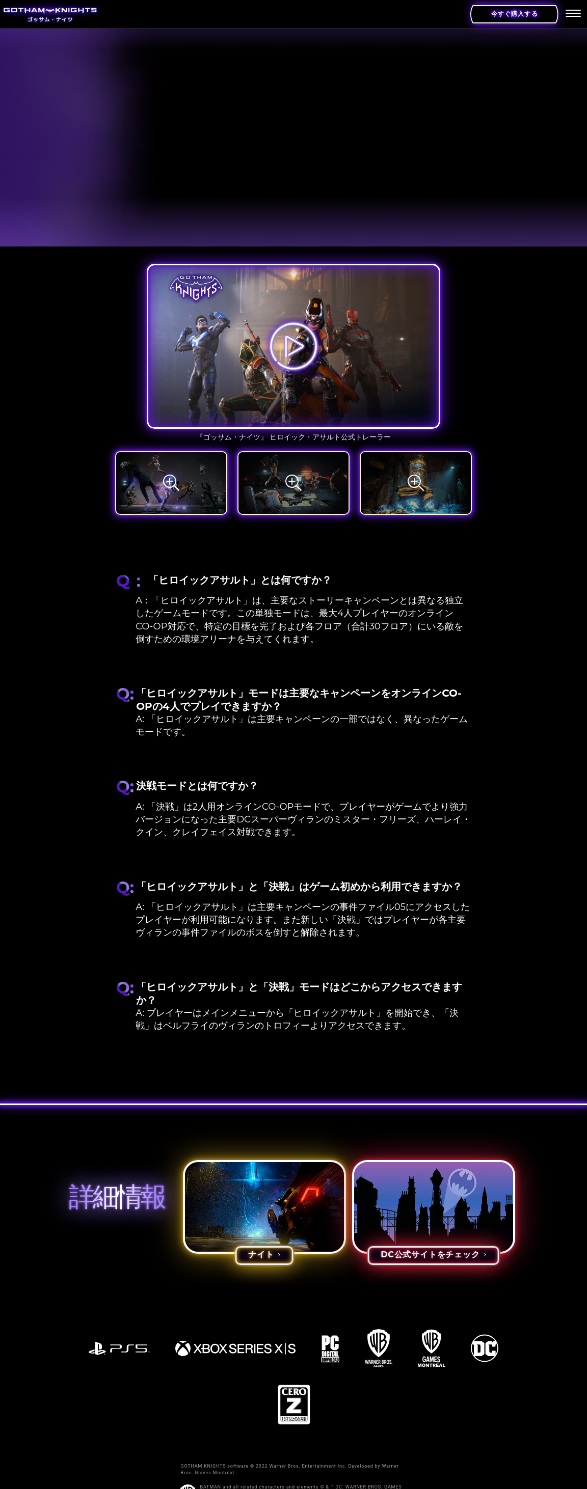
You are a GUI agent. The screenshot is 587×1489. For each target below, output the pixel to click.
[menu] (573, 14)
